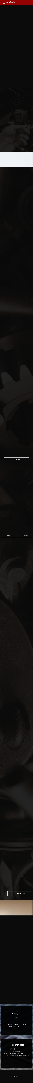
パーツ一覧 (18, 459)
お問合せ (25, 535)
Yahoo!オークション (21, 893)
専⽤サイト (9, 535)
